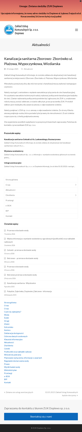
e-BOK (8, 205)
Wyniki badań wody (12, 367)
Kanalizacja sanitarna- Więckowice (21, 283)
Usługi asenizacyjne (12, 163)
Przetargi (10, 200)
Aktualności (28, 69)
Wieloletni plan (10, 370)
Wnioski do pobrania (12, 355)
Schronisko (8, 327)
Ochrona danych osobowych (15, 336)
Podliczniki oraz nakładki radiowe (18, 352)
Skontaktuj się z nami (41, 416)
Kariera (7, 330)
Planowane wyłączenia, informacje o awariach (23, 358)
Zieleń (6, 324)
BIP (7, 211)
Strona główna (12, 179)
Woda (6, 315)
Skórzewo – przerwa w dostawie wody (22, 258)
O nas (8, 185)
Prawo (7, 364)
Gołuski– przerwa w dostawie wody (21, 250)
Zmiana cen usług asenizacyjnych (18, 392)
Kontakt (9, 216)
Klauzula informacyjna (13, 339)
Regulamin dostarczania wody (16, 361)
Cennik (7, 348)
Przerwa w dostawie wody (18, 230)
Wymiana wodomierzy (13, 151)
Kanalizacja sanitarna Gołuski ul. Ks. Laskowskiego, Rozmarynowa (32, 139)
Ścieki (6, 318)
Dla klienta (10, 195)
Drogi (6, 321)
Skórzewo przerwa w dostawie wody (22, 275)
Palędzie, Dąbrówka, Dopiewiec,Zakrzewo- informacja (29, 291)
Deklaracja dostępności (14, 333)
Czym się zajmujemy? (12, 312)
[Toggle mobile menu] (76, 30)
